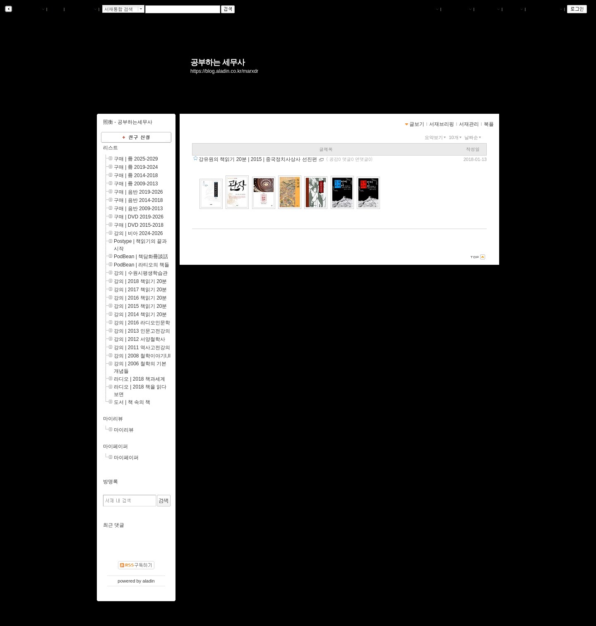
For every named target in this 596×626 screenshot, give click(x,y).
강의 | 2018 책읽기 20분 (140, 281)
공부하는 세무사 (217, 62)
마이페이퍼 (115, 446)
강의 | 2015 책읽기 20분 (140, 306)
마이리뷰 (113, 419)
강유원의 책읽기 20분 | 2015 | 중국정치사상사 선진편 (258, 159)
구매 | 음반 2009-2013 (138, 208)
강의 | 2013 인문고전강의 (142, 331)
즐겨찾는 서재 (545, 9)
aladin (148, 580)
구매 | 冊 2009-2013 (136, 184)
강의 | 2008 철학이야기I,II (142, 356)
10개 (456, 137)
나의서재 (426, 9)
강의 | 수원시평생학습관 (141, 273)
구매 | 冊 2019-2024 (136, 167)
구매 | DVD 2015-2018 (138, 225)
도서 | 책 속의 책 (132, 402)
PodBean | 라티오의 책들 (142, 265)
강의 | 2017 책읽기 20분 (140, 290)
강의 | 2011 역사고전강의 (142, 347)
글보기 (416, 124)
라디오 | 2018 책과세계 (139, 379)
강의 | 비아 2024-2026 (138, 233)
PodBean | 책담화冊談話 (141, 256)
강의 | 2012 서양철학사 (139, 339)
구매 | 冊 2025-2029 (136, 159)
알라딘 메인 (81, 9)
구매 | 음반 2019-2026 (138, 192)
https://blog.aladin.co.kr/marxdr (224, 71)
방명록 (110, 481)
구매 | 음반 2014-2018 (138, 200)
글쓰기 (514, 9)
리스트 (110, 148)
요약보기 (436, 137)
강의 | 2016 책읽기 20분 (140, 298)
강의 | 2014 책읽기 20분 (140, 314)
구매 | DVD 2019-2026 (138, 217)
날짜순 (473, 137)
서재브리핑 (457, 9)
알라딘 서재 (28, 9)
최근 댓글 (113, 525)
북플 (55, 9)
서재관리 (488, 9)
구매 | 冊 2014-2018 (136, 175)
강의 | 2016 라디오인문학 (142, 323)
